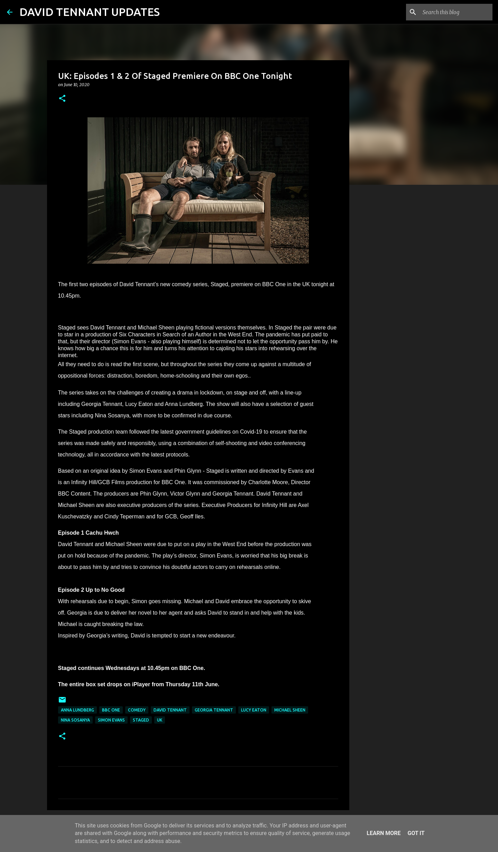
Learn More (383, 833)
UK (159, 720)
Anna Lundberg (77, 710)
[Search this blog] (456, 12)
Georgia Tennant (214, 710)
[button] (62, 98)
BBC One (111, 710)
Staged (141, 720)
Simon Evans (111, 720)
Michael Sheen (289, 710)
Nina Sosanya (75, 720)
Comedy (137, 710)
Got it (415, 833)
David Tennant (170, 710)
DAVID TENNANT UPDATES (89, 12)
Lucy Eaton (253, 710)
